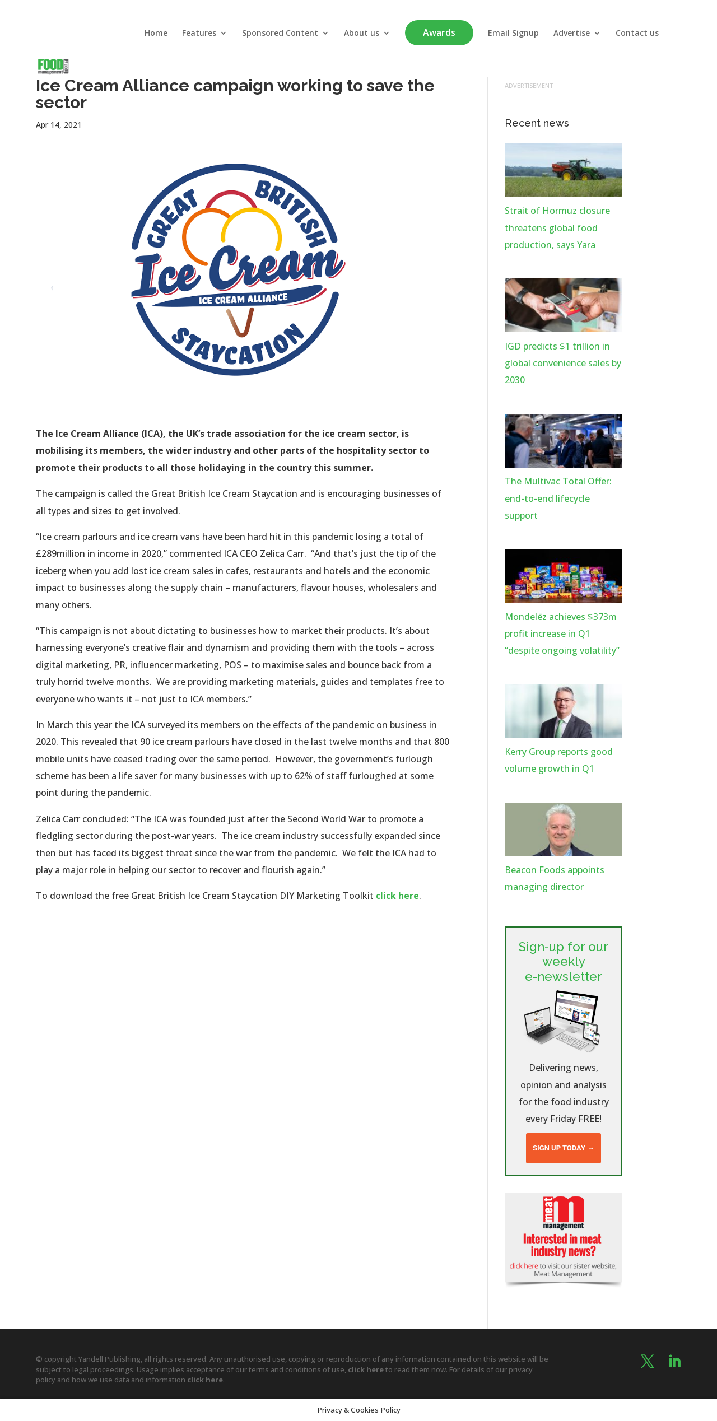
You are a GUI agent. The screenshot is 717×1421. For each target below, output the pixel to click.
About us (361, 33)
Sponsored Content (280, 33)
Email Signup (513, 33)
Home (156, 33)
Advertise (571, 33)
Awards (439, 32)
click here (397, 895)
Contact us (637, 33)
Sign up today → (563, 1148)
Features (199, 33)
